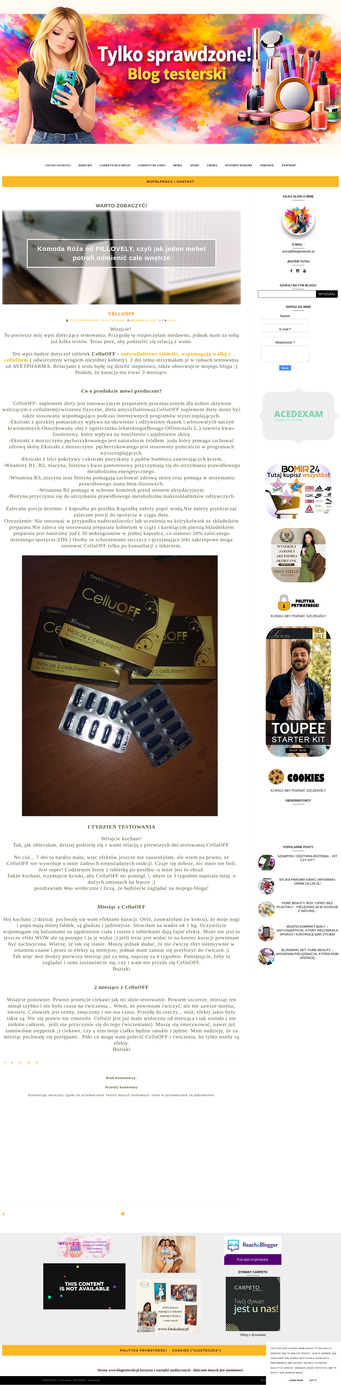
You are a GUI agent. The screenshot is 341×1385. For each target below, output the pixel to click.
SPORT (194, 165)
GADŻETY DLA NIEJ (151, 165)
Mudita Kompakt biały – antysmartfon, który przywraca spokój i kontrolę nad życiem (307, 930)
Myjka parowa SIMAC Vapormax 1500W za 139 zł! (307, 881)
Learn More (296, 1380)
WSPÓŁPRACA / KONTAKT (170, 181)
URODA (212, 165)
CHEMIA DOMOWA (58, 165)
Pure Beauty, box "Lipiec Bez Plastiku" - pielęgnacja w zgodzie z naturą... (307, 907)
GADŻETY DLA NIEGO (115, 165)
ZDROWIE (267, 165)
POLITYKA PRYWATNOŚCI (143, 1350)
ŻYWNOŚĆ (289, 165)
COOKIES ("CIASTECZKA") (196, 1350)
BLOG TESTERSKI (76, 1380)
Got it (313, 1380)
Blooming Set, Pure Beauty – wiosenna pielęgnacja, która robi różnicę (307, 954)
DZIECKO (85, 165)
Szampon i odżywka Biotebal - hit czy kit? (307, 858)
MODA (177, 165)
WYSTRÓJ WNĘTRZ (238, 165)
